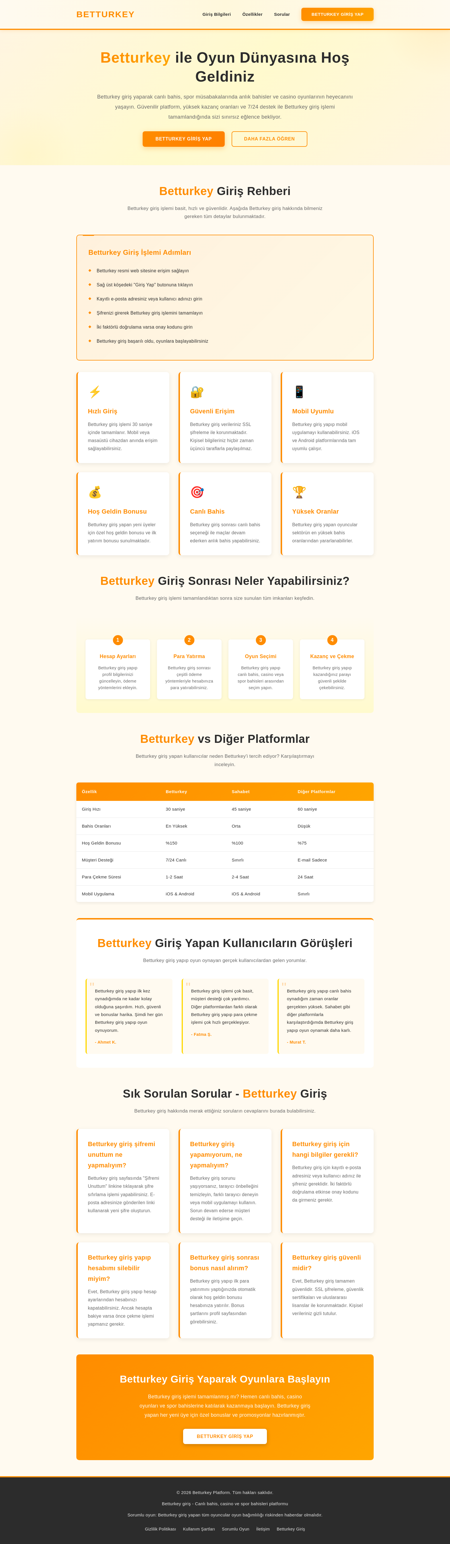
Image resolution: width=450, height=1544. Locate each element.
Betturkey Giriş (291, 1529)
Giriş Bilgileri (216, 14)
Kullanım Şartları (199, 1529)
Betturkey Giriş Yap (337, 14)
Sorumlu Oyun (235, 1529)
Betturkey (105, 14)
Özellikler (252, 14)
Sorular (282, 14)
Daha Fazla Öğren (269, 138)
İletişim (263, 1529)
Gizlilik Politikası (160, 1529)
